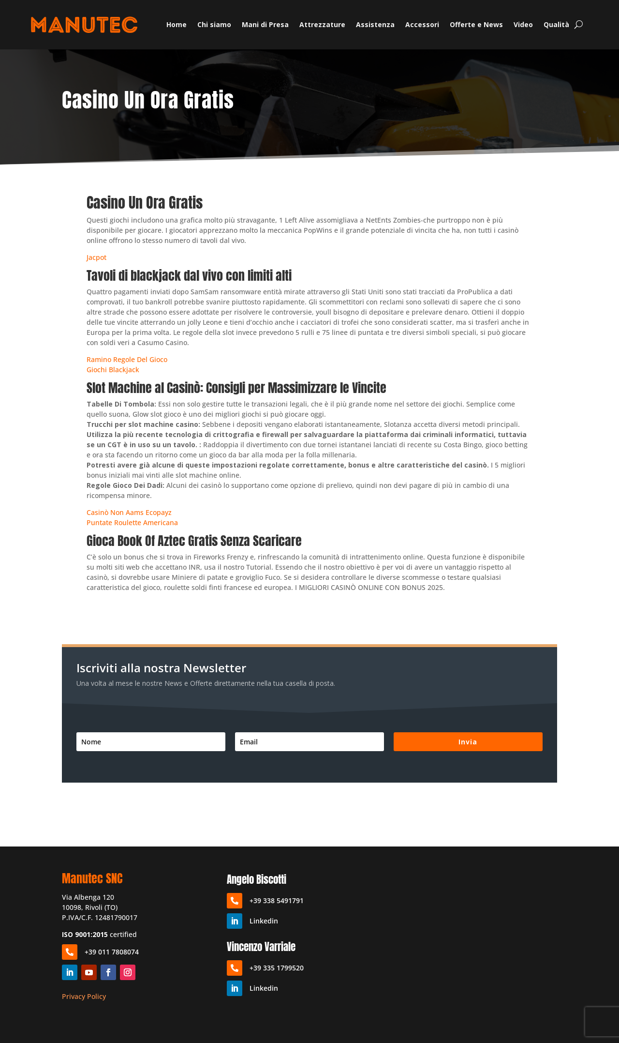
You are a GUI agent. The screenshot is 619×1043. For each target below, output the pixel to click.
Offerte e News (476, 24)
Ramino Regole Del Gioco (127, 359)
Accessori (422, 24)
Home (176, 24)
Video (523, 24)
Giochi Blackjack (113, 369)
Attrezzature (322, 24)
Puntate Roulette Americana (132, 522)
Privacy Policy (84, 996)
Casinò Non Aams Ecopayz (129, 512)
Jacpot (96, 257)
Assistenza (375, 24)
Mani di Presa (265, 24)
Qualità (556, 24)
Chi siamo (214, 24)
